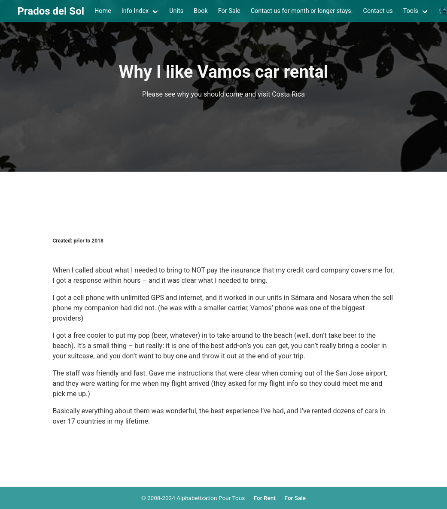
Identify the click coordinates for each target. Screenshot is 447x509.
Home (102, 11)
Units (176, 11)
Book (201, 11)
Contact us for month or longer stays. (302, 11)
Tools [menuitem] (410, 11)
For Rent (265, 497)
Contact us (378, 11)
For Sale (229, 11)
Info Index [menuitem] (135, 11)
